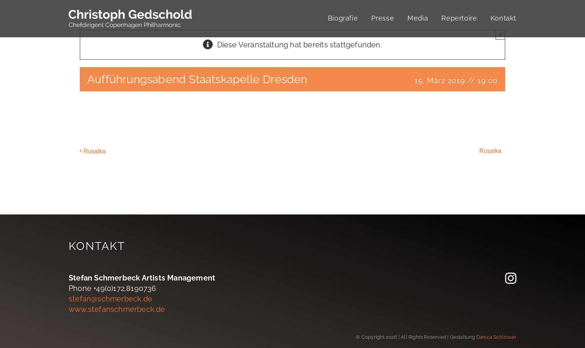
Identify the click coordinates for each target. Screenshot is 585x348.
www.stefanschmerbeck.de (117, 309)
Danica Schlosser (496, 337)
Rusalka (95, 151)
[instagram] (510, 278)
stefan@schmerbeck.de (110, 298)
